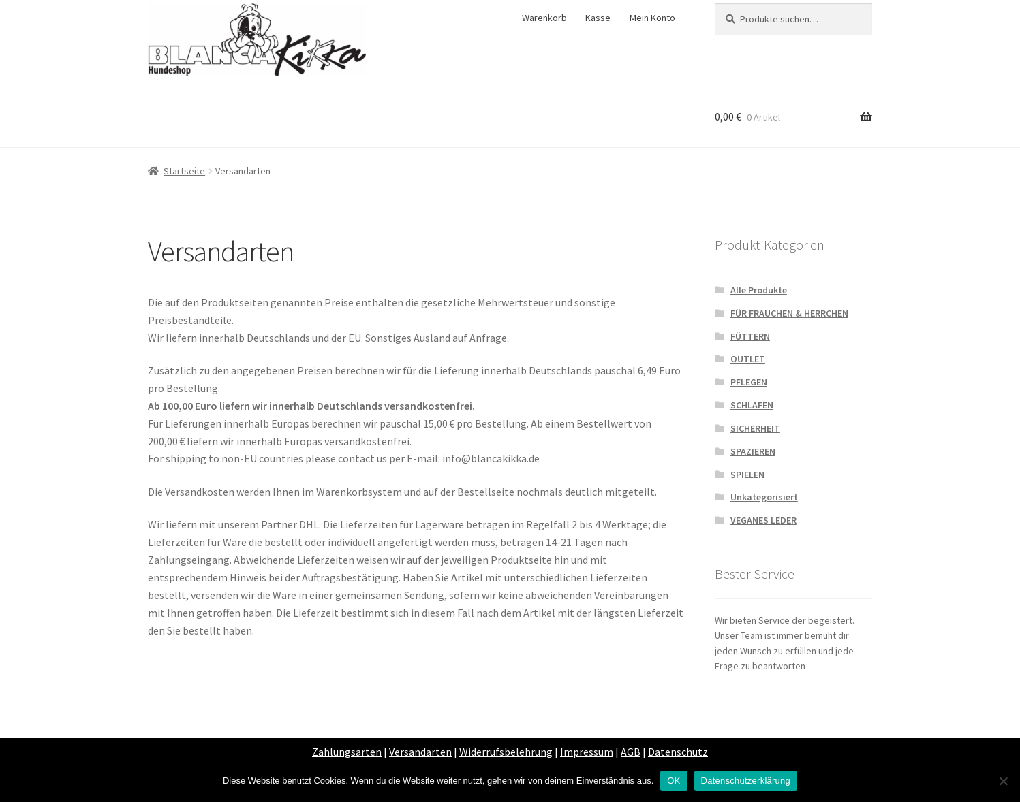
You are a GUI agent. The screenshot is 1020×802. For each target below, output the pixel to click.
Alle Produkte (758, 290)
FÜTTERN (750, 336)
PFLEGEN (748, 382)
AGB (630, 751)
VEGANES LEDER (763, 520)
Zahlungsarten (347, 751)
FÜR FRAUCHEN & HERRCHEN (789, 313)
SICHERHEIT (755, 428)
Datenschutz (678, 751)
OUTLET (747, 359)
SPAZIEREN (752, 451)
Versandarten (420, 751)
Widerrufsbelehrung (506, 751)
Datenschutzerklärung (745, 780)
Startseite (184, 171)
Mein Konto (652, 18)
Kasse (598, 18)
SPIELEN (747, 474)
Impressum (586, 751)
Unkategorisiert (764, 497)
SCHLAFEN (751, 405)
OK (673, 780)
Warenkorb (544, 18)
